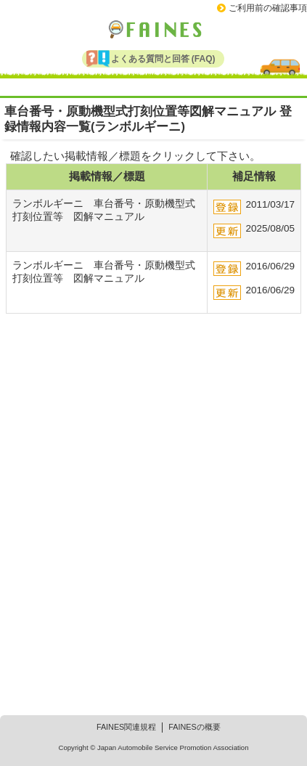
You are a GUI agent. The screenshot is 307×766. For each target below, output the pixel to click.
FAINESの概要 (194, 726)
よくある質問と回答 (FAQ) (163, 59)
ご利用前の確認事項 (268, 8)
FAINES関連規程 (126, 726)
